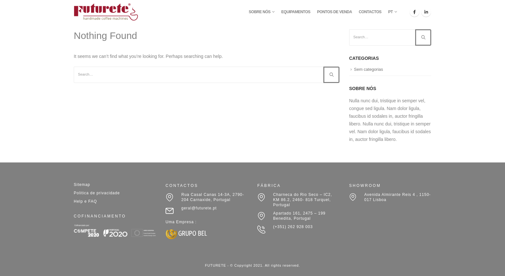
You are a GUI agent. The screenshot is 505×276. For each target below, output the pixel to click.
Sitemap (82, 184)
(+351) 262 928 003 (293, 227)
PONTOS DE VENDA (334, 12)
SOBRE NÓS (260, 12)
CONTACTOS (370, 12)
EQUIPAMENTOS (295, 12)
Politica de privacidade (97, 193)
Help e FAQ (85, 201)
